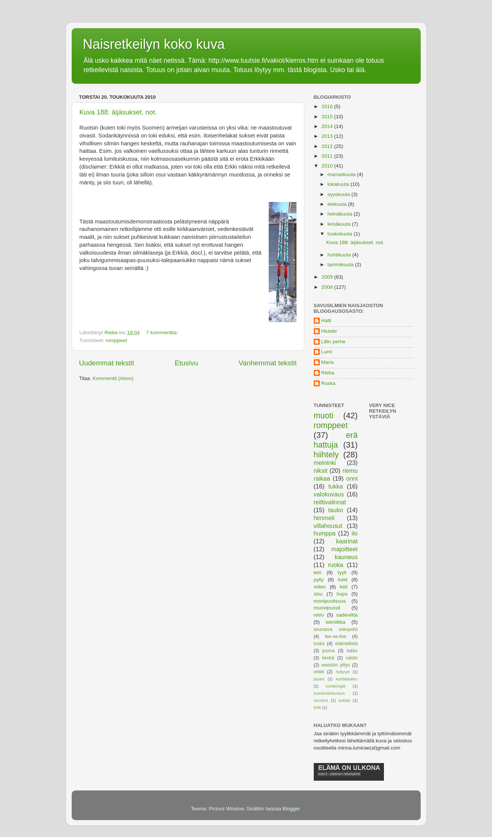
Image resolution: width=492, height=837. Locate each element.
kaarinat (347, 541)
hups (342, 594)
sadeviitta (347, 615)
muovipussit (327, 608)
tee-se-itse (335, 636)
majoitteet (344, 549)
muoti (324, 415)
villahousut (328, 525)
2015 (327, 116)
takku (352, 650)
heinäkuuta (341, 214)
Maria (327, 362)
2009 (327, 277)
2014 (327, 126)
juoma (328, 650)
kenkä (328, 658)
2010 (327, 166)
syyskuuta (340, 194)
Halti (326, 320)
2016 (327, 106)
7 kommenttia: (162, 332)
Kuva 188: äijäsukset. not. (118, 112)
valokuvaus (329, 494)
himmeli (324, 517)
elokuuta (338, 204)
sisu (318, 594)
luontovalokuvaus (329, 693)
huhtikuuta (340, 255)
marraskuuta (342, 174)
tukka (335, 486)
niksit (321, 470)
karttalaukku (347, 679)
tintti (317, 707)
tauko (335, 510)
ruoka (335, 564)
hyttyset (343, 672)
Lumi (326, 351)
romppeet (116, 340)
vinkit (319, 671)
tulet (343, 579)
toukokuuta (341, 234)
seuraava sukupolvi (336, 629)
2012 (327, 146)
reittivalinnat (330, 502)
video (320, 587)
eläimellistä (346, 643)
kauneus (346, 556)
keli (344, 587)
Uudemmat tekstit (106, 363)
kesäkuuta (340, 224)
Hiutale (329, 331)
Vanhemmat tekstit (267, 363)
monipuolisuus (330, 601)
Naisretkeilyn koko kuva (154, 44)
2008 (327, 287)
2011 (327, 156)
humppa (325, 533)
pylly (319, 579)
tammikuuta (341, 264)
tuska (319, 643)
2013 (327, 136)
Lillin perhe (333, 341)
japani (319, 679)
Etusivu (186, 363)
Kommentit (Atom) (113, 378)
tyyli (342, 572)
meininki (325, 462)
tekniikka (336, 622)
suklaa (344, 700)
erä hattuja (336, 439)
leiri (318, 572)
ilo (355, 533)
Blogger (291, 808)
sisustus (321, 700)
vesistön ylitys (335, 665)
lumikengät (335, 686)
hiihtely (326, 454)
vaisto (352, 658)
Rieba (327, 373)
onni (352, 478)
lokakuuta (339, 184)
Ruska (328, 383)
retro (319, 615)
